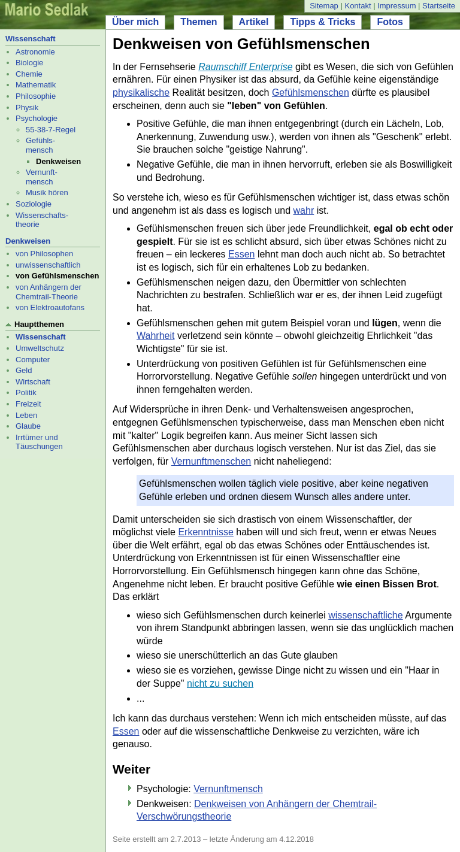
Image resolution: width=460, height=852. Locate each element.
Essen (241, 254)
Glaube (28, 426)
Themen (198, 22)
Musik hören (47, 192)
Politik (26, 392)
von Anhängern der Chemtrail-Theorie (48, 292)
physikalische (141, 92)
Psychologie (37, 118)
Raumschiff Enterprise (245, 67)
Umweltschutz (40, 348)
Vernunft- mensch (42, 177)
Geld (24, 370)
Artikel (254, 22)
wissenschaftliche (365, 615)
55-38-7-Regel (50, 129)
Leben (26, 415)
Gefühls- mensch (40, 145)
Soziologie (34, 203)
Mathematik (36, 84)
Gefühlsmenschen (310, 92)
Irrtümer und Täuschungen (39, 442)
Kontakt (357, 5)
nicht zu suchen (220, 683)
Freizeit (28, 403)
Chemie (29, 73)
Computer (33, 359)
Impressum (396, 5)
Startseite (438, 5)
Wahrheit (155, 336)
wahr (303, 210)
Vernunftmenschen (211, 461)
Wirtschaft (33, 381)
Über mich (135, 22)
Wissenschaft (30, 38)
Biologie (29, 62)
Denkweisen (27, 241)
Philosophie (36, 96)
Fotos (390, 22)
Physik (27, 107)
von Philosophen (44, 253)
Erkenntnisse (206, 532)
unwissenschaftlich (48, 264)
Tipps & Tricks (322, 22)
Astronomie (35, 51)
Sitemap (324, 5)
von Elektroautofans (50, 307)
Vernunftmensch (228, 789)
